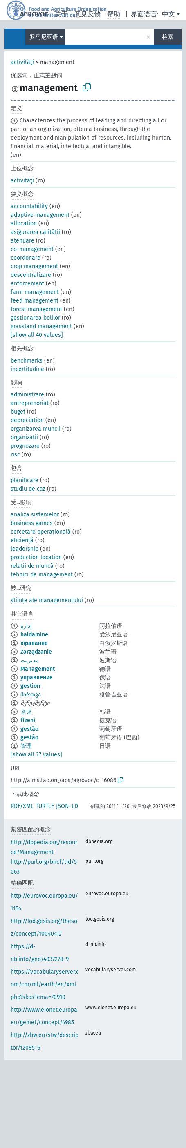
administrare (27, 394)
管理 (26, 746)
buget (18, 411)
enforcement (27, 283)
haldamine (34, 634)
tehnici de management (42, 574)
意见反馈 (87, 14)
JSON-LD (67, 806)
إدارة (26, 626)
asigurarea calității (35, 232)
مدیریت (29, 660)
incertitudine (27, 369)
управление (36, 677)
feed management (34, 300)
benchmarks (27, 360)
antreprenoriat (30, 403)
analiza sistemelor (35, 514)
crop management (34, 266)
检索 (167, 36)
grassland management (41, 326)
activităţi (22, 62)
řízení (27, 720)
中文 (168, 14)
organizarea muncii (36, 428)
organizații (24, 437)
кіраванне (34, 643)
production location (36, 557)
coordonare (25, 257)
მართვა (30, 694)
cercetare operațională (41, 531)
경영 (26, 711)
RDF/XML (22, 806)
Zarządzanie (36, 651)
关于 (61, 14)
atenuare (22, 240)
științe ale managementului (47, 600)
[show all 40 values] (37, 334)
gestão (29, 728)
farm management (35, 292)
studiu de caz (28, 488)
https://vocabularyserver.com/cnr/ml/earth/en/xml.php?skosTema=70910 (45, 984)
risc (15, 454)
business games (32, 523)
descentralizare (31, 274)
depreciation (27, 420)
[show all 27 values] (36, 754)
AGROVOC (34, 14)
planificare (24, 480)
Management (37, 668)
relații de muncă (32, 566)
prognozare (25, 446)
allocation (24, 223)
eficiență (22, 540)
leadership (24, 548)
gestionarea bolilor (35, 317)
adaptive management (40, 214)
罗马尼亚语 (43, 36)
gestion (30, 686)
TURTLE (45, 806)
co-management (32, 249)
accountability (29, 206)
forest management (36, 309)
